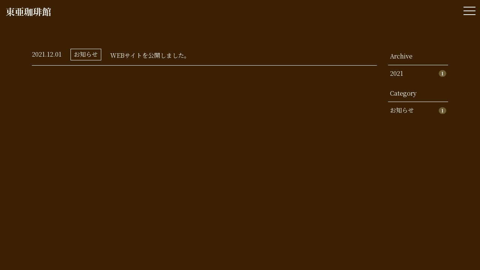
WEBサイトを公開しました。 (150, 55)
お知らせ (86, 54)
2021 (418, 73)
